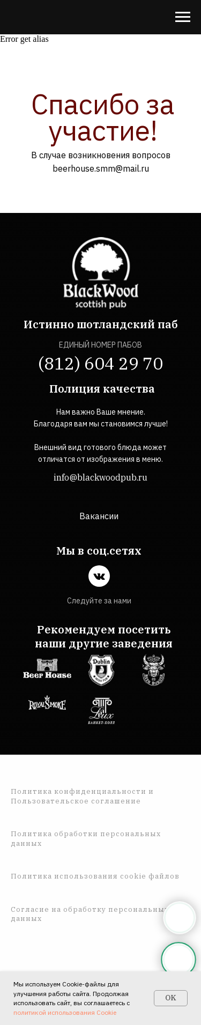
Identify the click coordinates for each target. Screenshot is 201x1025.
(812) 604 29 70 (100, 363)
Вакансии (98, 516)
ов (175, 876)
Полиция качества (102, 388)
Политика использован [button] (59, 876)
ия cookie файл (139, 876)
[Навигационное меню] (182, 17)
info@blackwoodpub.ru (100, 477)
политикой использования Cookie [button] (64, 1012)
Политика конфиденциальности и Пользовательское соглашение (82, 796)
